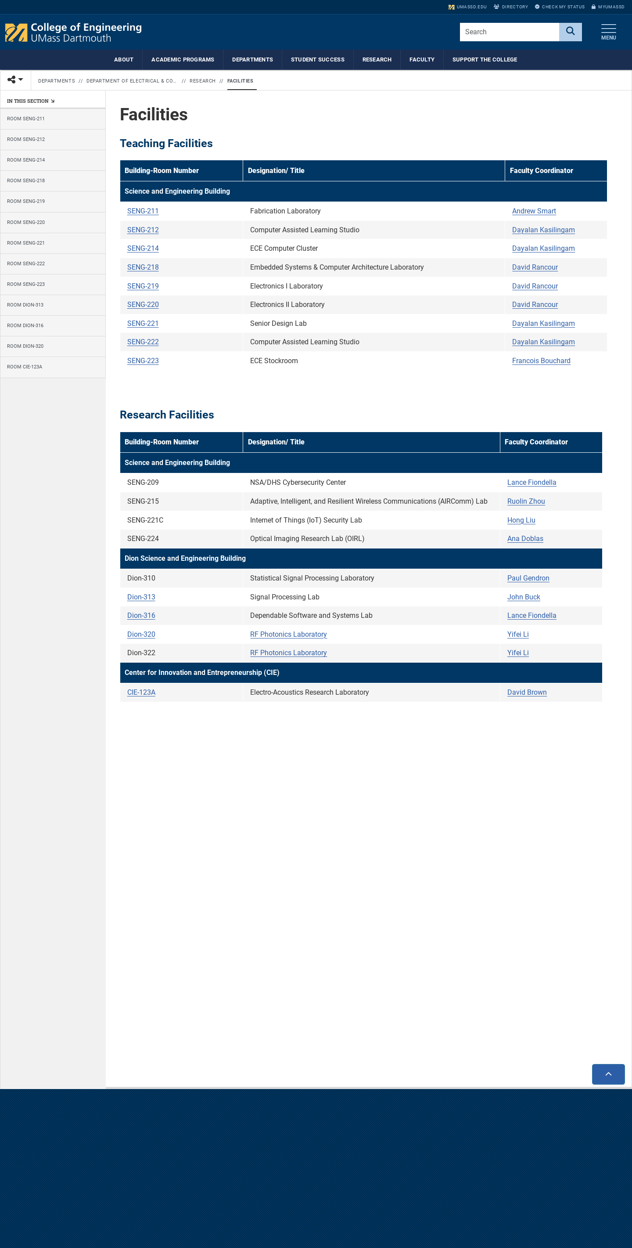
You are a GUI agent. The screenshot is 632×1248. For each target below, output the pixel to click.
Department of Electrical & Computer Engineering (132, 81)
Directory (511, 6)
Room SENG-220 (26, 222)
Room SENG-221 (26, 243)
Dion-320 (141, 635)
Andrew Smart (534, 211)
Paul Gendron (528, 578)
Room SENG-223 (26, 284)
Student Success (318, 59)
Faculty (421, 59)
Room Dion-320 (25, 346)
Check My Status (560, 6)
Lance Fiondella (532, 483)
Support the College (484, 59)
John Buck (523, 597)
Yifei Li (518, 635)
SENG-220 (143, 305)
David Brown (527, 693)
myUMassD (608, 6)
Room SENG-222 (26, 264)
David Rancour (535, 267)
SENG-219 (143, 286)
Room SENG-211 (26, 119)
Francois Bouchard (541, 361)
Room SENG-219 (26, 202)
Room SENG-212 (26, 139)
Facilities (240, 81)
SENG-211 (143, 211)
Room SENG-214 (26, 160)
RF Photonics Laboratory (288, 635)
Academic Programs (182, 59)
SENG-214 (143, 249)
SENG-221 (143, 324)
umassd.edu (468, 6)
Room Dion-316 (25, 325)
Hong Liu (521, 520)
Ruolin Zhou (526, 502)
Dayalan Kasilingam (543, 230)
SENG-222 (143, 343)
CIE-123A (141, 693)
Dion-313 (141, 597)
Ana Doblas (525, 539)
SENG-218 (143, 267)
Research (377, 59)
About (123, 59)
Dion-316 (141, 616)
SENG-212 (143, 230)
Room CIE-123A (24, 367)
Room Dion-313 (25, 305)
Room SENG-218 (26, 181)
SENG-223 (143, 361)
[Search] (570, 32)
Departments (252, 59)
